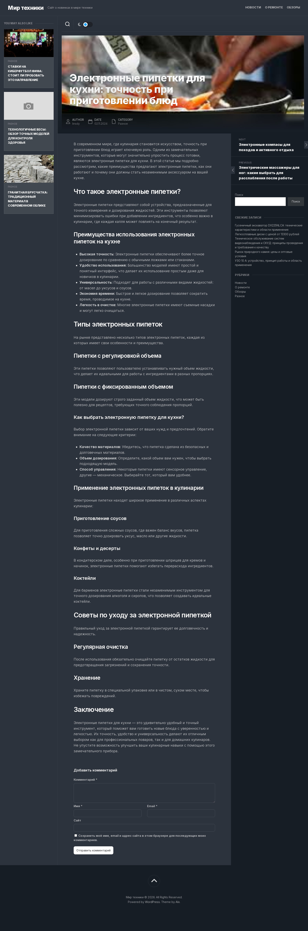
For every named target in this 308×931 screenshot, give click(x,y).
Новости (253, 7)
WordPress (152, 902)
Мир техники (26, 8)
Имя (78, 806)
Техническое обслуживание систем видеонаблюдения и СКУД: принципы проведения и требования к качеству (269, 243)
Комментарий (85, 779)
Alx (178, 902)
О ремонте (274, 7)
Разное (12, 61)
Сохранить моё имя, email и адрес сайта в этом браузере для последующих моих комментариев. (140, 838)
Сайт (77, 820)
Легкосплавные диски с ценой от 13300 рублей (267, 234)
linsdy (76, 123)
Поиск (239, 194)
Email (152, 806)
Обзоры (293, 7)
